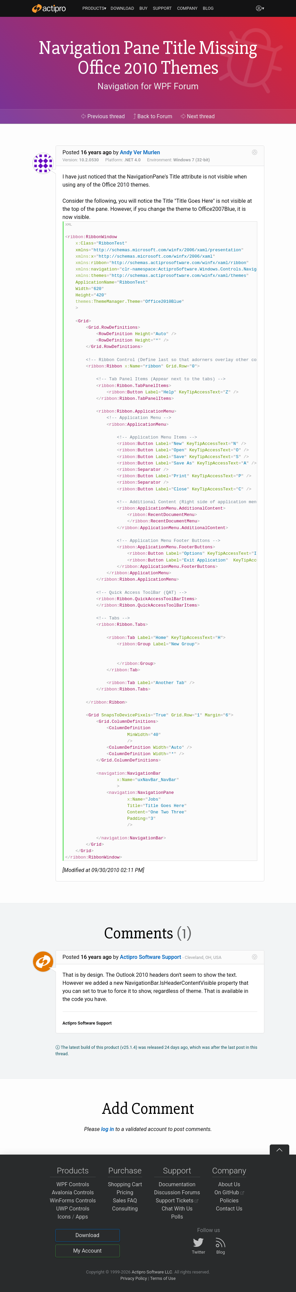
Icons (64, 1217)
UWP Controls (73, 1208)
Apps (82, 1217)
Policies (229, 1200)
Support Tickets (177, 1200)
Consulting (125, 1208)
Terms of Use (163, 1278)
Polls (177, 1217)
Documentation (177, 1184)
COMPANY (187, 8)
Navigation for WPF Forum (147, 86)
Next (198, 116)
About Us (229, 1184)
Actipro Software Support (150, 957)
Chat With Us (177, 1208)
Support (177, 1170)
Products (73, 1170)
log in (107, 1129)
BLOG (208, 8)
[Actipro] (49, 8)
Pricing (125, 1192)
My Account (87, 1251)
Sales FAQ (125, 1200)
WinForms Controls (73, 1200)
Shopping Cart (125, 1184)
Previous (103, 116)
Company (229, 1170)
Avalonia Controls (73, 1192)
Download (87, 1235)
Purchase (125, 1170)
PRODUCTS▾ (95, 8)
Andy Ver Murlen (140, 152)
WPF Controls (73, 1184)
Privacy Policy (133, 1278)
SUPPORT (162, 8)
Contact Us (229, 1208)
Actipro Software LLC (152, 1271)
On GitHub (229, 1192)
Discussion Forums (177, 1192)
